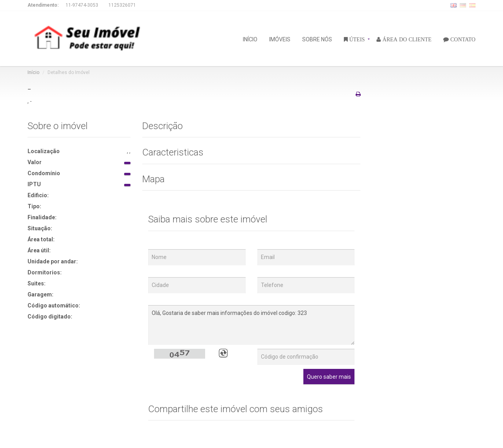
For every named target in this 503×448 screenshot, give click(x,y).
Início (33, 72)
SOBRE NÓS (317, 38)
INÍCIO (250, 38)
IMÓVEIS (279, 38)
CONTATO (462, 39)
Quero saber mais (329, 377)
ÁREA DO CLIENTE (406, 39)
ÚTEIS (356, 39)
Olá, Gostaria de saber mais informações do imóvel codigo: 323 (251, 325)
